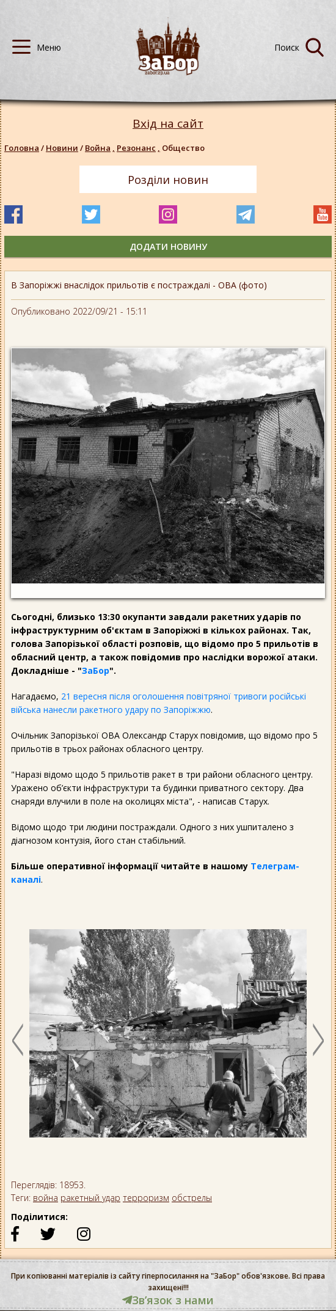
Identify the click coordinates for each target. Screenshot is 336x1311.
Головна (21, 147)
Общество (183, 147)
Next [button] (318, 1039)
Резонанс (139, 147)
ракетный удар (90, 1197)
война (45, 1197)
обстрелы (192, 1197)
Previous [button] (17, 1039)
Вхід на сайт (168, 123)
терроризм (146, 1197)
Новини (62, 147)
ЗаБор (95, 670)
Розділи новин (168, 179)
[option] (168, 1039)
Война (101, 147)
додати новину (168, 246)
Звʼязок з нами (168, 1300)
